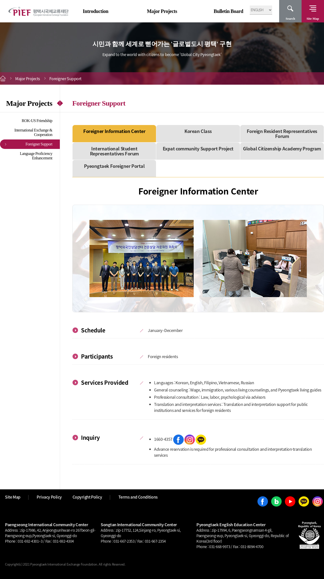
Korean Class (198, 131)
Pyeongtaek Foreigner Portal (114, 166)
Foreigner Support (38, 144)
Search (290, 18)
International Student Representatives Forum (114, 151)
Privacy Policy (49, 497)
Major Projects (162, 11)
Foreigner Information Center (114, 131)
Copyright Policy (87, 497)
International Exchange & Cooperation (33, 132)
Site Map (313, 18)
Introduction (95, 11)
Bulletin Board (228, 11)
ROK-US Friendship (37, 121)
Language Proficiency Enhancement (36, 155)
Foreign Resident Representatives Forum (282, 133)
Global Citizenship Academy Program (282, 148)
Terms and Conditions (138, 497)
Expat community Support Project (198, 148)
